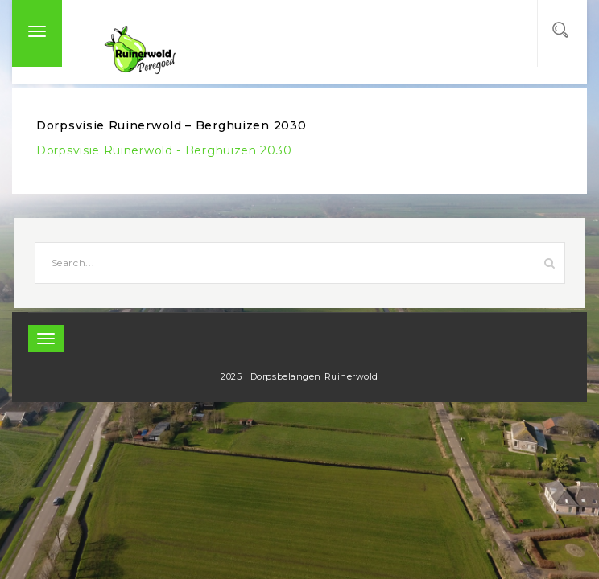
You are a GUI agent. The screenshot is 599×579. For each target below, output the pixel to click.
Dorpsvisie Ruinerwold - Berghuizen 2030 (163, 150)
